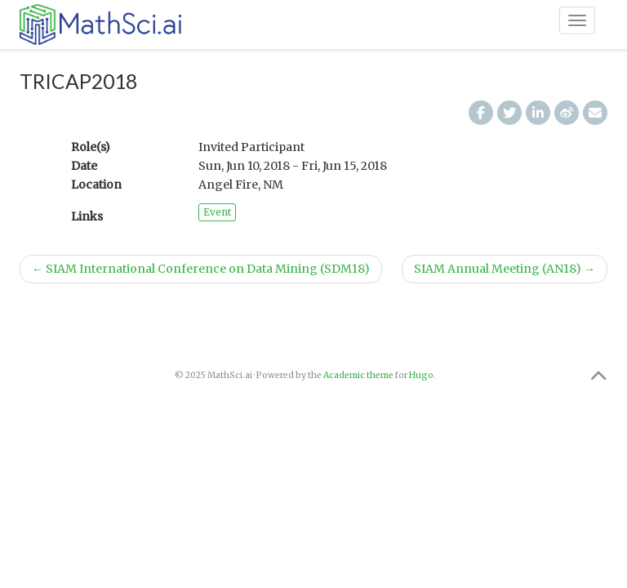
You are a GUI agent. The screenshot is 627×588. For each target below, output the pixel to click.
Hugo (421, 375)
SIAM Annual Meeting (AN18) (504, 268)
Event (217, 212)
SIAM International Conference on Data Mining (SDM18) (201, 268)
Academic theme (358, 375)
